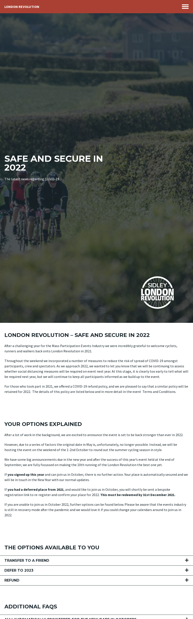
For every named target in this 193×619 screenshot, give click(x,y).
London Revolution (21, 6)
